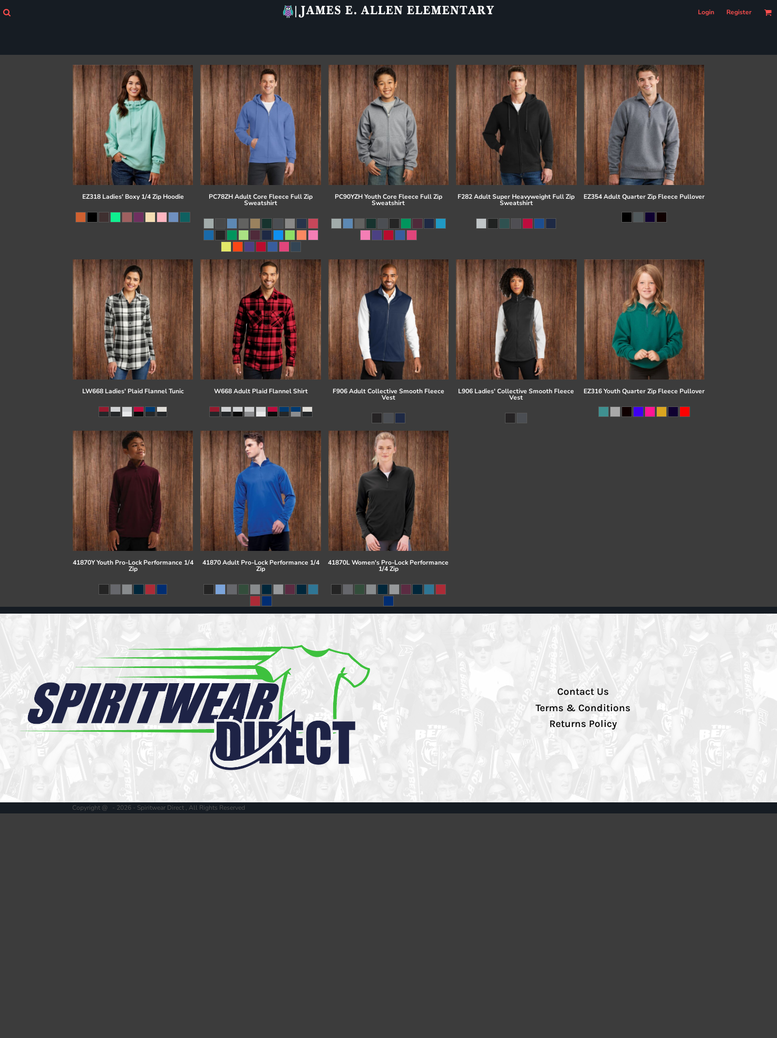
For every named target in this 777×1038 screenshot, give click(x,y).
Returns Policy (583, 724)
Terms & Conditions (583, 708)
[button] (7, 12)
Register (739, 12)
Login (706, 12)
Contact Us (583, 691)
